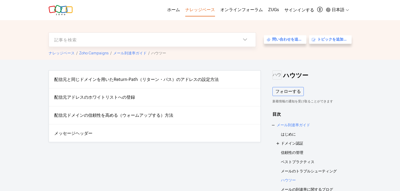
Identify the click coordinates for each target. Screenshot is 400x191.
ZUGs (273, 9)
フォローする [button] (288, 91)
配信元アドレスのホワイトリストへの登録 (94, 97)
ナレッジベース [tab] (200, 9)
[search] (141, 40)
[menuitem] (299, 10)
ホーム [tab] (173, 9)
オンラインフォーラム (241, 9)
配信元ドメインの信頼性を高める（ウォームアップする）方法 (113, 115)
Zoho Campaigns (94, 53)
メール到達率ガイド (130, 53)
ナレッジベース (62, 53)
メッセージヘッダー (73, 133)
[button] (320, 10)
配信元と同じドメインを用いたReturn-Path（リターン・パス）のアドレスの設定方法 (136, 79)
